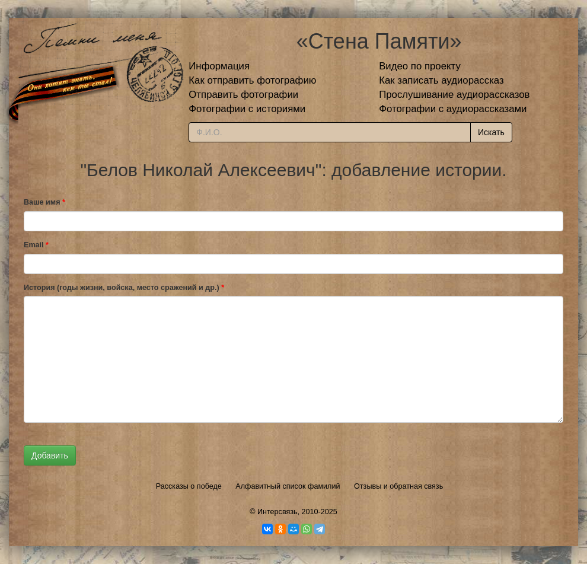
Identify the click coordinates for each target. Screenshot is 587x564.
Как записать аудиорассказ (441, 80)
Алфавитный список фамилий (287, 486)
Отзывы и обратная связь (398, 486)
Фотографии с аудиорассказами (453, 108)
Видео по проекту (420, 66)
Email (36, 245)
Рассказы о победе (189, 486)
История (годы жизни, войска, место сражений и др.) (124, 287)
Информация (219, 66)
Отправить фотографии (243, 94)
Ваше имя (44, 202)
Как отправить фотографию (252, 80)
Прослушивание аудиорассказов (454, 94)
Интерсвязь (277, 512)
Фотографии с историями (247, 108)
